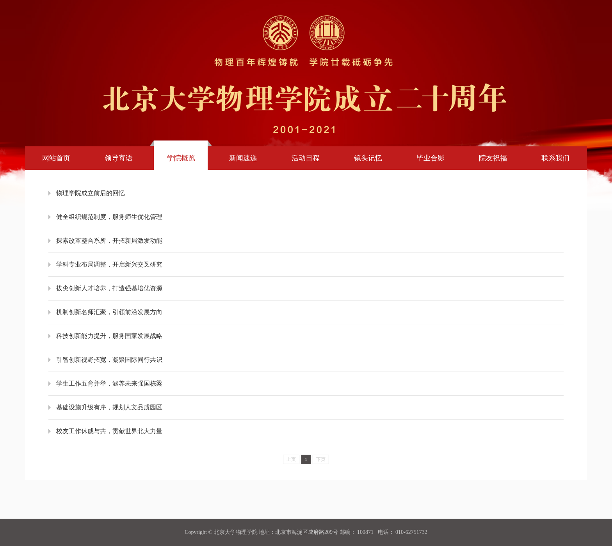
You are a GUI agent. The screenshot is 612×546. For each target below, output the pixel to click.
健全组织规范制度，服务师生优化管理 (109, 216)
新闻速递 (243, 158)
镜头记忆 (368, 158)
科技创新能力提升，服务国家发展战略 (109, 336)
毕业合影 (430, 158)
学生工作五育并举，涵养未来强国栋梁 (109, 383)
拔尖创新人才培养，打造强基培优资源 (109, 288)
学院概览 (181, 158)
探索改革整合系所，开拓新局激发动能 (109, 240)
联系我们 (555, 158)
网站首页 (56, 158)
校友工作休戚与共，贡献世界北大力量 (109, 431)
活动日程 (306, 158)
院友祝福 (493, 158)
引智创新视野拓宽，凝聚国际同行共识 (109, 359)
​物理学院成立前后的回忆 (90, 193)
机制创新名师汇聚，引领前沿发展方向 (109, 312)
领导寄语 (119, 158)
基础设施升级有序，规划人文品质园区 (109, 407)
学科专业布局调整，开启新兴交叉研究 (109, 264)
